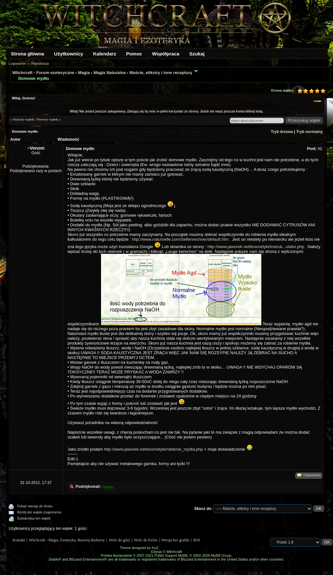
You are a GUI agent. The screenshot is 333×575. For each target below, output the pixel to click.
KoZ (155, 548)
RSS (196, 540)
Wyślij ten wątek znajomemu (39, 512)
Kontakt (19, 540)
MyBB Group (221, 555)
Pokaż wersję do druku (35, 506)
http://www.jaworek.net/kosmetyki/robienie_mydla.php (153, 449)
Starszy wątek (23, 119)
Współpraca (165, 53)
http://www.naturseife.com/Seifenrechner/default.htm (180, 239)
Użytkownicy (68, 53)
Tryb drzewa (282, 131)
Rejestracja (40, 63)
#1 (320, 148)
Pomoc (134, 53)
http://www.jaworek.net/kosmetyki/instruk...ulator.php (256, 246)
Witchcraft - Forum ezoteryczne (43, 72)
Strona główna (27, 53)
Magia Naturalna (109, 72)
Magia (84, 72)
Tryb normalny (309, 131)
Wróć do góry (119, 540)
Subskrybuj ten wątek (34, 518)
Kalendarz (104, 53)
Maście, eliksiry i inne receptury (160, 72)
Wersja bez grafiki (175, 540)
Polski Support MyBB (170, 555)
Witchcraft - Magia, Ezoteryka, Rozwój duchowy (67, 540)
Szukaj (197, 53)
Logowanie (17, 63)
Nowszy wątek (47, 119)
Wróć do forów (146, 540)
